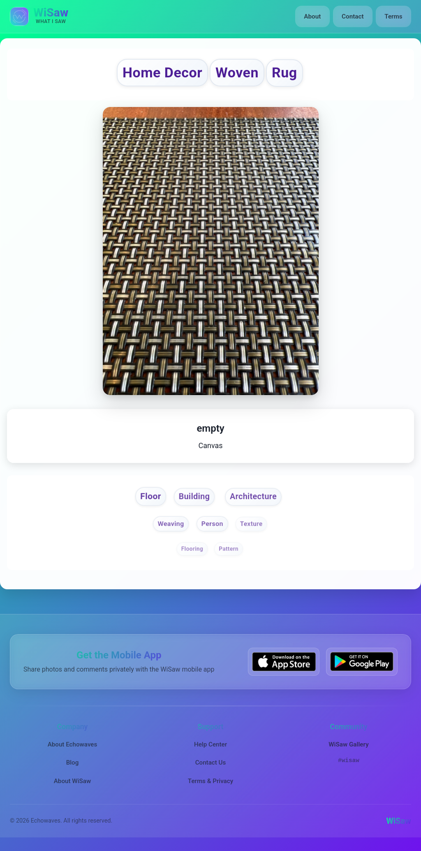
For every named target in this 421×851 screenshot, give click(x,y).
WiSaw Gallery (348, 748)
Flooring (191, 552)
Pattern (229, 552)
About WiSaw (72, 784)
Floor (147, 498)
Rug (290, 74)
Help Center (210, 748)
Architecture (255, 499)
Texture (252, 527)
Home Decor (159, 74)
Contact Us (210, 766)
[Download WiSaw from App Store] (283, 665)
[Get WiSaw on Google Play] (362, 665)
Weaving (169, 527)
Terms (393, 16)
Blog (72, 766)
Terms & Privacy (210, 784)
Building (193, 499)
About (313, 16)
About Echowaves (72, 748)
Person (212, 527)
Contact (353, 16)
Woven (239, 74)
